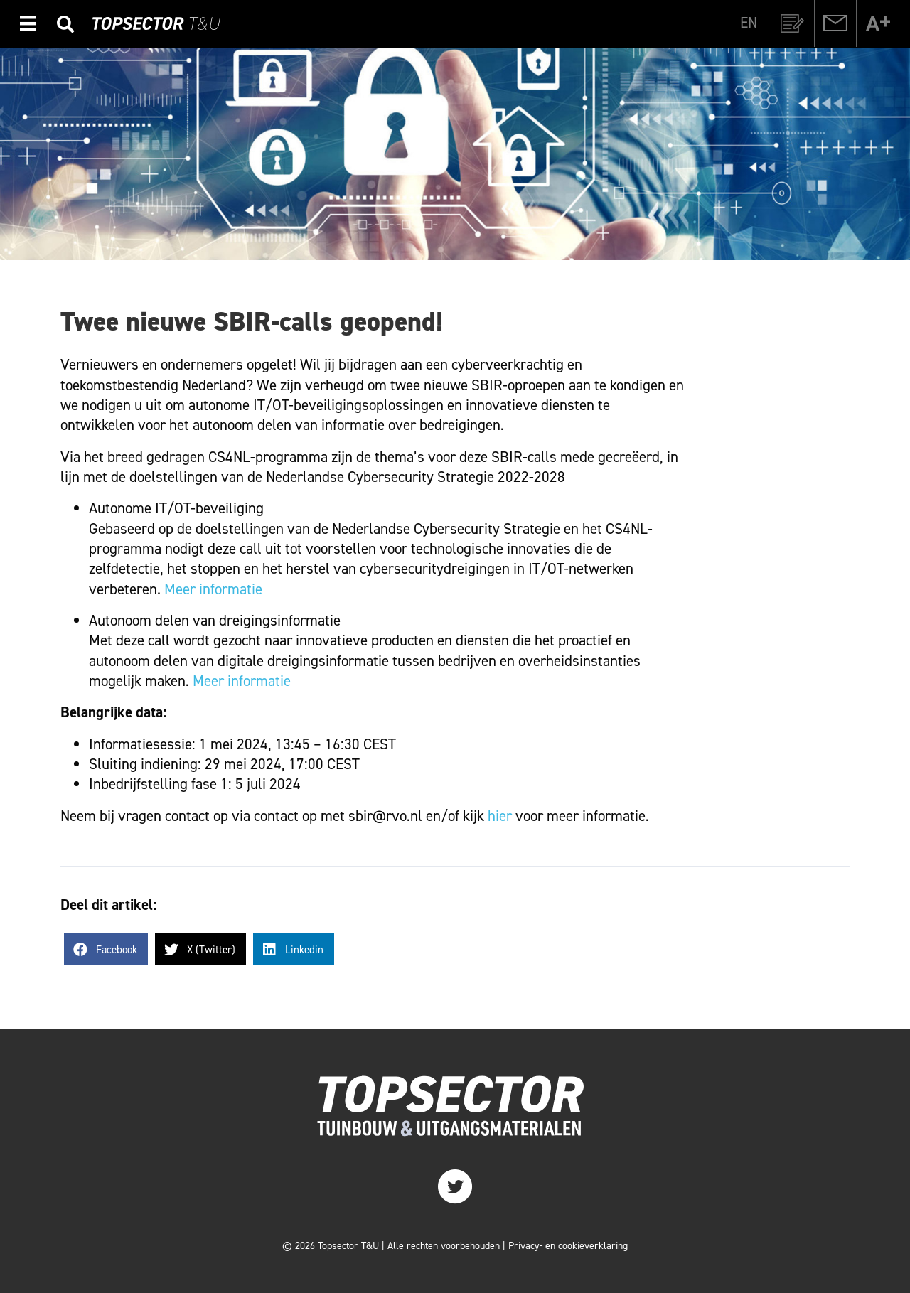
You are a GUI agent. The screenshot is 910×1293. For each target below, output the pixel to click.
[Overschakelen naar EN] (748, 23)
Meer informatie (213, 589)
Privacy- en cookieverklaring (568, 1245)
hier (500, 816)
